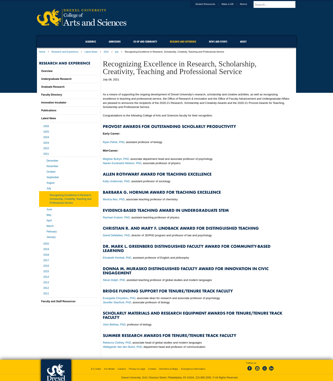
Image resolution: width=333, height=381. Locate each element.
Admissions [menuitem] (115, 41)
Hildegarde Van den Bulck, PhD (122, 346)
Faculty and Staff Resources (58, 301)
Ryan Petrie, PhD (113, 142)
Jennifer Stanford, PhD (117, 302)
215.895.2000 (203, 377)
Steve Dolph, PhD (114, 280)
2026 (46, 126)
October (51, 171)
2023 (46, 142)
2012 (46, 287)
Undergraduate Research (56, 78)
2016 (46, 265)
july (117, 51)
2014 (46, 276)
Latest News (91, 51)
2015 (46, 271)
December (52, 160)
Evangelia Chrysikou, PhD (119, 298)
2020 (46, 243)
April (49, 220)
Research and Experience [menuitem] (183, 41)
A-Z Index (96, 369)
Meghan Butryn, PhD (116, 158)
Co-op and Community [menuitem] (145, 41)
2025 (46, 131)
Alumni (247, 4)
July (49, 188)
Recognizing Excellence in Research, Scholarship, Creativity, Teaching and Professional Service (71, 199)
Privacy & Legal (137, 369)
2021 (106, 51)
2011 (46, 293)
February (52, 231)
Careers (122, 369)
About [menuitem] (243, 41)
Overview (46, 71)
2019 (46, 249)
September (53, 177)
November (52, 166)
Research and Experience (65, 51)
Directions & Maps (168, 369)
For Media (109, 369)
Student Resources (209, 4)
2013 (46, 282)
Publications (48, 110)
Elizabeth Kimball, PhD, (117, 257)
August (50, 182)
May (49, 214)
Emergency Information (193, 369)
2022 (46, 148)
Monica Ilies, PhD (114, 199)
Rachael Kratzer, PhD (116, 217)
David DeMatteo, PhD (116, 235)
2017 (46, 260)
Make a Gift (231, 4)
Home (42, 51)
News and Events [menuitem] (218, 41)
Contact (152, 369)
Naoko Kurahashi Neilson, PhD (122, 163)
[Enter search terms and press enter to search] (277, 4)
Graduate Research (53, 86)
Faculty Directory (51, 94)
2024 (46, 137)
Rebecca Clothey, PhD (117, 342)
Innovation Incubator (53, 102)
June (49, 209)
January (51, 237)
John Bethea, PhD (114, 324)
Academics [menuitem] (90, 41)
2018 (46, 254)
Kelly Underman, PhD (116, 181)
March (50, 226)
